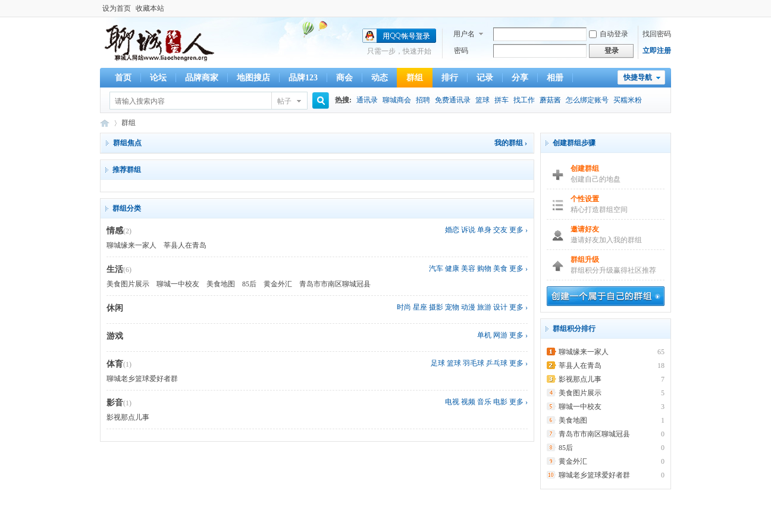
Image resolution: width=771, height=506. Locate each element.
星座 (420, 307)
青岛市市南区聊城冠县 (335, 284)
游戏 (114, 336)
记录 (485, 77)
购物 (484, 268)
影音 (114, 402)
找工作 (524, 100)
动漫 (468, 307)
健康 (452, 268)
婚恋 (452, 230)
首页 (123, 77)
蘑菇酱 (550, 100)
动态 (379, 77)
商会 (344, 77)
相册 (555, 77)
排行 (449, 77)
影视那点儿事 (127, 417)
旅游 (484, 307)
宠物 (452, 307)
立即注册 (656, 50)
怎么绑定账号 (587, 100)
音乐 (484, 402)
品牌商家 (201, 77)
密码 (461, 50)
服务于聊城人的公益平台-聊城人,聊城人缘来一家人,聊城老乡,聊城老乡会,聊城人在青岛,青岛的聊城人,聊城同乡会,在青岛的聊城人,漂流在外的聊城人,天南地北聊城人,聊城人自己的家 (104, 123)
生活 (114, 269)
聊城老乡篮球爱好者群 (142, 378)
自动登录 (608, 34)
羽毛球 (473, 363)
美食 (500, 268)
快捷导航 (637, 77)
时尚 (404, 307)
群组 (414, 77)
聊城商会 (397, 100)
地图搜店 (253, 77)
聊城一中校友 (177, 284)
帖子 (284, 101)
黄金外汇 (278, 284)
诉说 (468, 230)
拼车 (501, 100)
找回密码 (656, 34)
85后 (249, 284)
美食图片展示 (127, 284)
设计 (500, 307)
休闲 (114, 308)
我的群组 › (510, 143)
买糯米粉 (627, 100)
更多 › (518, 230)
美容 (468, 268)
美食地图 (220, 284)
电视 (452, 402)
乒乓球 (496, 363)
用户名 (464, 34)
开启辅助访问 (668, 8)
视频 (468, 402)
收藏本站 (150, 8)
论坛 (158, 77)
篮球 (482, 100)
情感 (114, 230)
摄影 (436, 307)
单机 (484, 335)
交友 (500, 230)
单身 (484, 230)
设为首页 (116, 8)
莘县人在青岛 (185, 245)
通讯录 (367, 100)
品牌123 (303, 77)
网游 (500, 335)
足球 (438, 363)
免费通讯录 (453, 100)
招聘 (423, 100)
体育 (114, 364)
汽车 (436, 268)
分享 (520, 77)
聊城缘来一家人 (131, 245)
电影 (500, 402)
